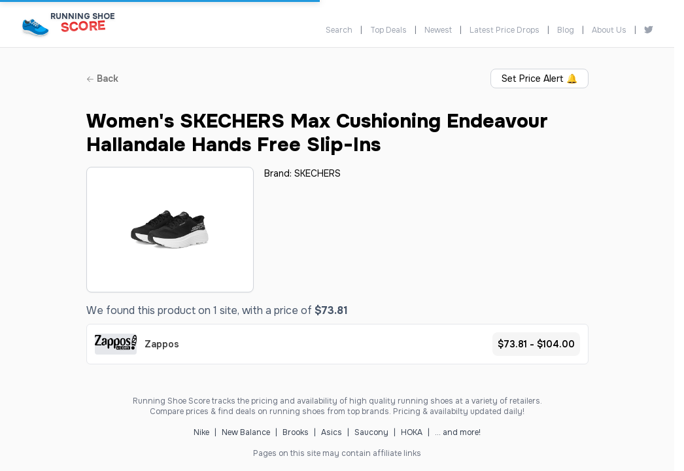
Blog (565, 30)
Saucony (371, 432)
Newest (438, 30)
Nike (201, 432)
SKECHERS (317, 173)
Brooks (295, 432)
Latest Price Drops (504, 30)
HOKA (411, 432)
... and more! (458, 432)
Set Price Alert (539, 78)
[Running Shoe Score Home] (35, 27)
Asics (331, 432)
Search (339, 30)
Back (102, 78)
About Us (609, 30)
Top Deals (388, 30)
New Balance (246, 432)
